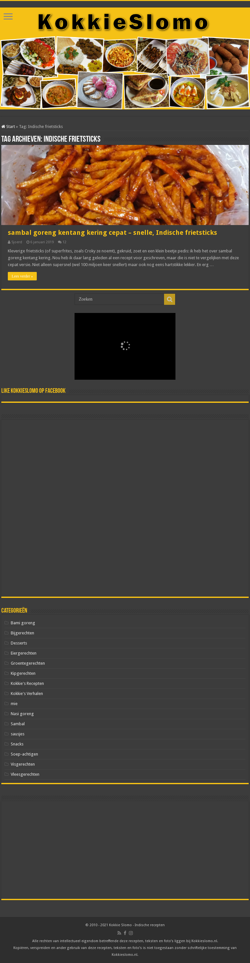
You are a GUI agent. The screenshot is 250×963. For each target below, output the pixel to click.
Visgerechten (23, 764)
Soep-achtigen (24, 754)
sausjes (17, 733)
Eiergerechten (23, 653)
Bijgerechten (22, 632)
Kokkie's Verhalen (27, 693)
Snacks (17, 744)
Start (8, 126)
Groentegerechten (28, 663)
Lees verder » (22, 276)
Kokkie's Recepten (27, 683)
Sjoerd (16, 242)
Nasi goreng (22, 713)
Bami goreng (23, 622)
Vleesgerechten (25, 774)
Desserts (19, 643)
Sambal (18, 723)
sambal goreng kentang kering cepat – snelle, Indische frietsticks (112, 232)
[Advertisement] (125, 508)
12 (64, 242)
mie (14, 703)
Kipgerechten (23, 673)
